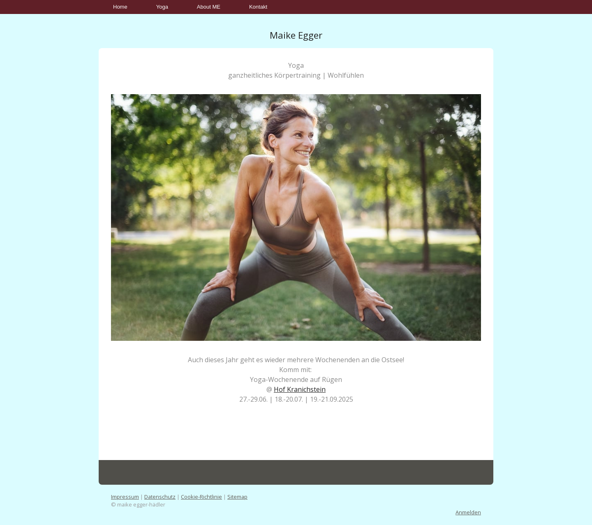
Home (120, 7)
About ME (208, 7)
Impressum (125, 496)
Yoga (162, 7)
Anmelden (468, 512)
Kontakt (258, 7)
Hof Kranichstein (300, 389)
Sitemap (237, 496)
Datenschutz (160, 496)
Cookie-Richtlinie (201, 496)
